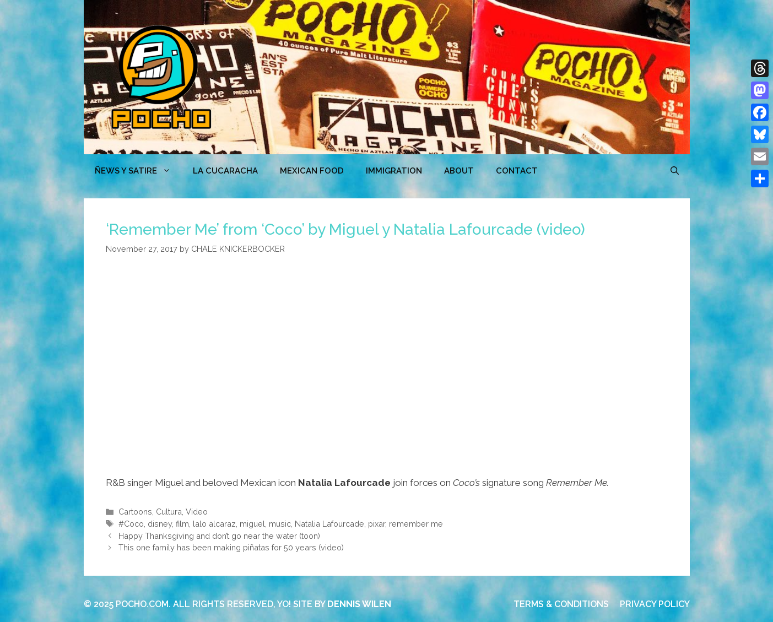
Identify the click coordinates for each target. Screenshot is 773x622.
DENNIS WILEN (359, 604)
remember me (416, 523)
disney (160, 523)
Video (197, 511)
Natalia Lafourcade (329, 523)
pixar (376, 523)
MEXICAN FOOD (312, 171)
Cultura (169, 511)
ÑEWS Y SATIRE (138, 170)
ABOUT (459, 171)
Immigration (394, 171)
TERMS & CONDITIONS (561, 604)
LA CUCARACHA (225, 171)
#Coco (131, 523)
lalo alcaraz (214, 523)
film (182, 523)
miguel (252, 523)
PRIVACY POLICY (655, 604)
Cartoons (135, 511)
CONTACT (517, 171)
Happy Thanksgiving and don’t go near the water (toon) (219, 535)
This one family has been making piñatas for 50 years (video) (231, 547)
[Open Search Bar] (675, 170)
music (280, 523)
